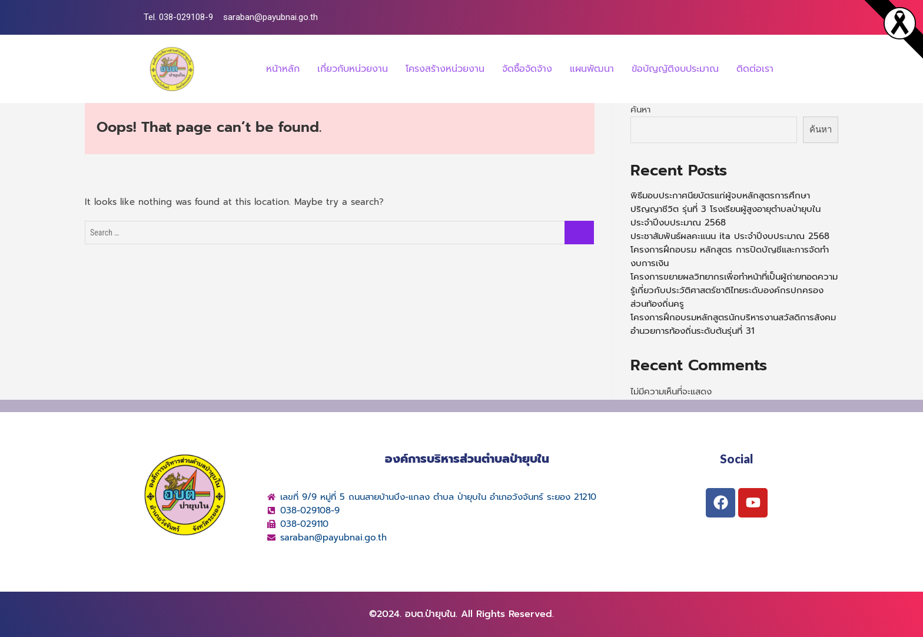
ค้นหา (640, 109)
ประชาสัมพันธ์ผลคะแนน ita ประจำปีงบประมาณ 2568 (729, 236)
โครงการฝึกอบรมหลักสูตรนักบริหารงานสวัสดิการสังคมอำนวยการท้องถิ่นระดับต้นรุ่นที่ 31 (733, 324)
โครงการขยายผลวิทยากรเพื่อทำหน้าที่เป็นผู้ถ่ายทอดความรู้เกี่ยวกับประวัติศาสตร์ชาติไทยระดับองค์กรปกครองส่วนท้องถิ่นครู (734, 290)
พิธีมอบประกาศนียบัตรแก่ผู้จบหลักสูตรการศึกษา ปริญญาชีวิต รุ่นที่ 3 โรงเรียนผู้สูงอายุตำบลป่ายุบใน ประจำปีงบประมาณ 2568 (725, 209)
